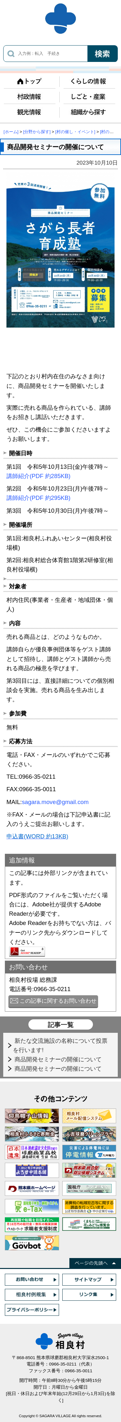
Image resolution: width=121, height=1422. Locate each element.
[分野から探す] (37, 131)
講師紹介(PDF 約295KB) (38, 497)
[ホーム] (11, 131)
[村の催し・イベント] (75, 131)
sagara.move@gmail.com (55, 802)
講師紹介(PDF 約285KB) (38, 476)
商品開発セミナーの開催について (59, 1059)
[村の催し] (109, 131)
